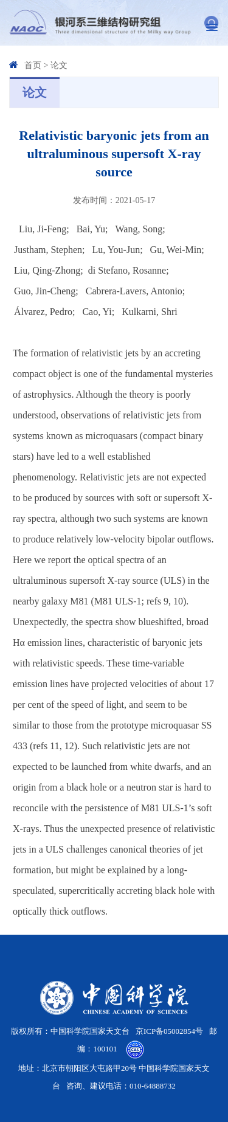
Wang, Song (139, 229)
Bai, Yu (91, 229)
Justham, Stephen (48, 249)
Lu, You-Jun (116, 249)
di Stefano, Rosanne (127, 270)
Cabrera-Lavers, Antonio (134, 291)
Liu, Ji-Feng (42, 229)
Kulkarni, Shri (150, 311)
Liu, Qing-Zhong (47, 270)
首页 (32, 65)
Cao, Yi (96, 311)
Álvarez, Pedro (43, 311)
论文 (58, 65)
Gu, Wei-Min (176, 249)
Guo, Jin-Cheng (44, 291)
